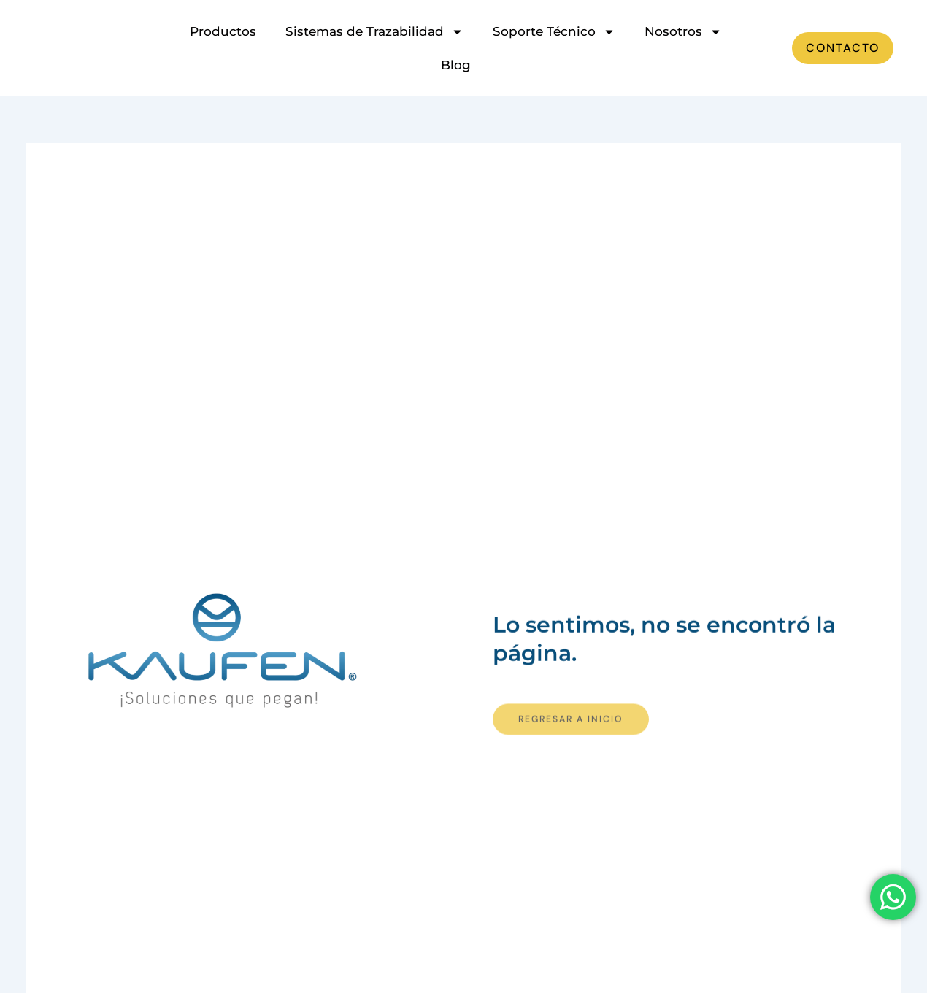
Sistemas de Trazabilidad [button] (374, 31)
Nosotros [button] (683, 31)
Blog (456, 65)
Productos (223, 31)
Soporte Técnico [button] (554, 31)
